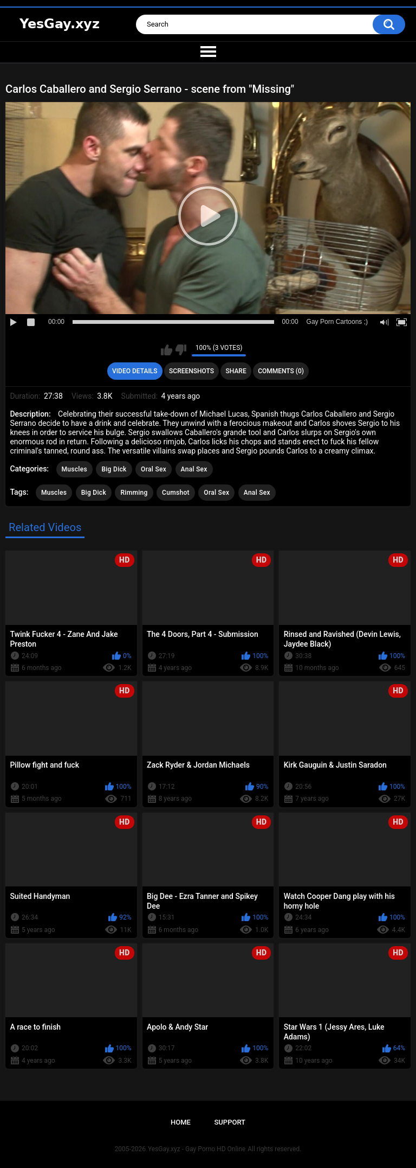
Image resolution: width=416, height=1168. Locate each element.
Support (229, 1122)
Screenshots (191, 371)
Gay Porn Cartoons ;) (337, 321)
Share (236, 371)
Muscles (74, 469)
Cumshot (176, 492)
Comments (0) (281, 371)
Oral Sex (153, 469)
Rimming (133, 492)
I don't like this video (180, 349)
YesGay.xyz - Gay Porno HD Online (196, 1149)
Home (181, 1122)
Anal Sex (194, 469)
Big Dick (113, 469)
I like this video (166, 349)
